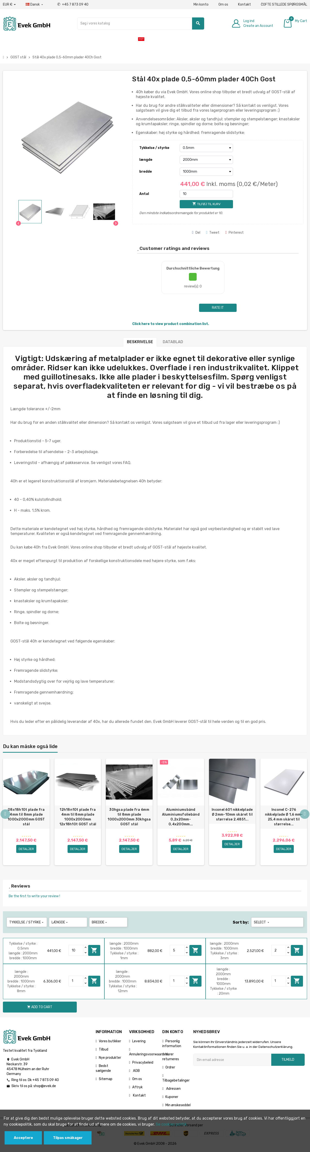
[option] (26, 812)
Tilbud (103, 1050)
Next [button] (305, 815)
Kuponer (171, 1098)
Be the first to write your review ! (34, 897)
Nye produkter (110, 1059)
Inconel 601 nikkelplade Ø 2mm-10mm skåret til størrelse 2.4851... (232, 814)
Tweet (213, 233)
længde (145, 160)
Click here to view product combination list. (170, 324)
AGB (136, 1072)
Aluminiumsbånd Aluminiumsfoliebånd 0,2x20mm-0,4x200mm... (181, 817)
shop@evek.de (44, 1087)
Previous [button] (5, 815)
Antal (144, 194)
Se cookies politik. (172, 1124)
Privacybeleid (142, 1063)
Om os (223, 4)
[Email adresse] (232, 1061)
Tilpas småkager (68, 1138)
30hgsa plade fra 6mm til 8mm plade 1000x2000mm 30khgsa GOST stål (129, 817)
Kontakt (244, 4)
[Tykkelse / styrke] (206, 148)
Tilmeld (287, 1061)
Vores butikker (110, 1042)
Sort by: (241, 923)
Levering (139, 1042)
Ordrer (170, 1068)
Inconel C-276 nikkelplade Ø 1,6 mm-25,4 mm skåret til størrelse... (284, 817)
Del (196, 233)
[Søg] (140, 23)
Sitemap (105, 1080)
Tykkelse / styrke (154, 148)
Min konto (201, 4)
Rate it (218, 308)
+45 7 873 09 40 (72, 4)
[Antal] (206, 194)
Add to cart (94, 951)
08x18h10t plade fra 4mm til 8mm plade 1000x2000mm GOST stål (26, 817)
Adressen (173, 1090)
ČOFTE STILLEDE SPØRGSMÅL (284, 4)
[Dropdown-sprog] (35, 4)
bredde (145, 172)
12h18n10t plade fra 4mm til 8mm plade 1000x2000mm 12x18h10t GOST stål (77, 817)
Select (262, 923)
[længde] (206, 160)
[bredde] (206, 172)
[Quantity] (76, 951)
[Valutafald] (9, 4)
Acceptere (23, 1138)
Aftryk (137, 1088)
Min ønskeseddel (178, 1106)
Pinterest (234, 233)
